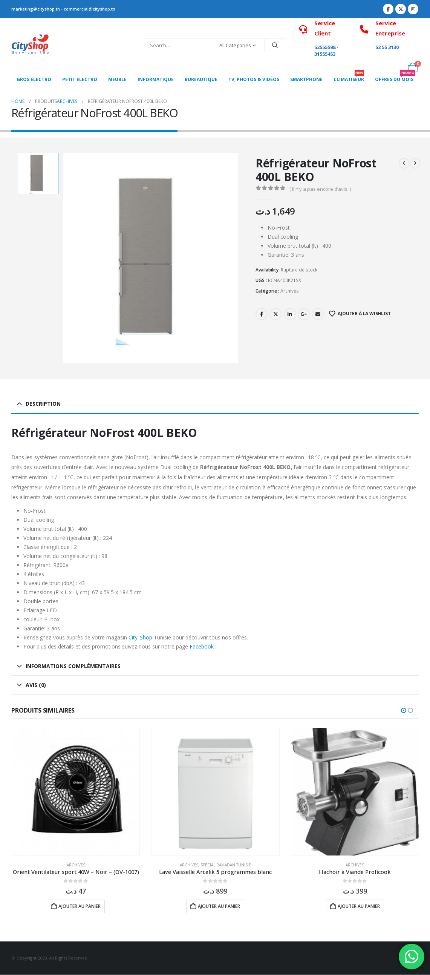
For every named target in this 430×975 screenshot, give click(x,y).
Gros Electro (34, 79)
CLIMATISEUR (349, 77)
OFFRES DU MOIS (395, 77)
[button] (403, 710)
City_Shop (140, 637)
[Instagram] (413, 9)
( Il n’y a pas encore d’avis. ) (320, 188)
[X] (400, 9)
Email (318, 314)
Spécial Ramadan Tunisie (225, 865)
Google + (304, 314)
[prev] (404, 163)
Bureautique (201, 79)
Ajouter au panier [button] (79, 906)
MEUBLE (117, 79)
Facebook (262, 314)
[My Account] (396, 67)
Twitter (275, 314)
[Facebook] (388, 9)
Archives (289, 291)
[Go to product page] (75, 791)
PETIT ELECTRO (79, 79)
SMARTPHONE (306, 79)
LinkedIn (290, 314)
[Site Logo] (30, 45)
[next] (415, 163)
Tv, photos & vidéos (253, 79)
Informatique (156, 79)
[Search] (275, 45)
